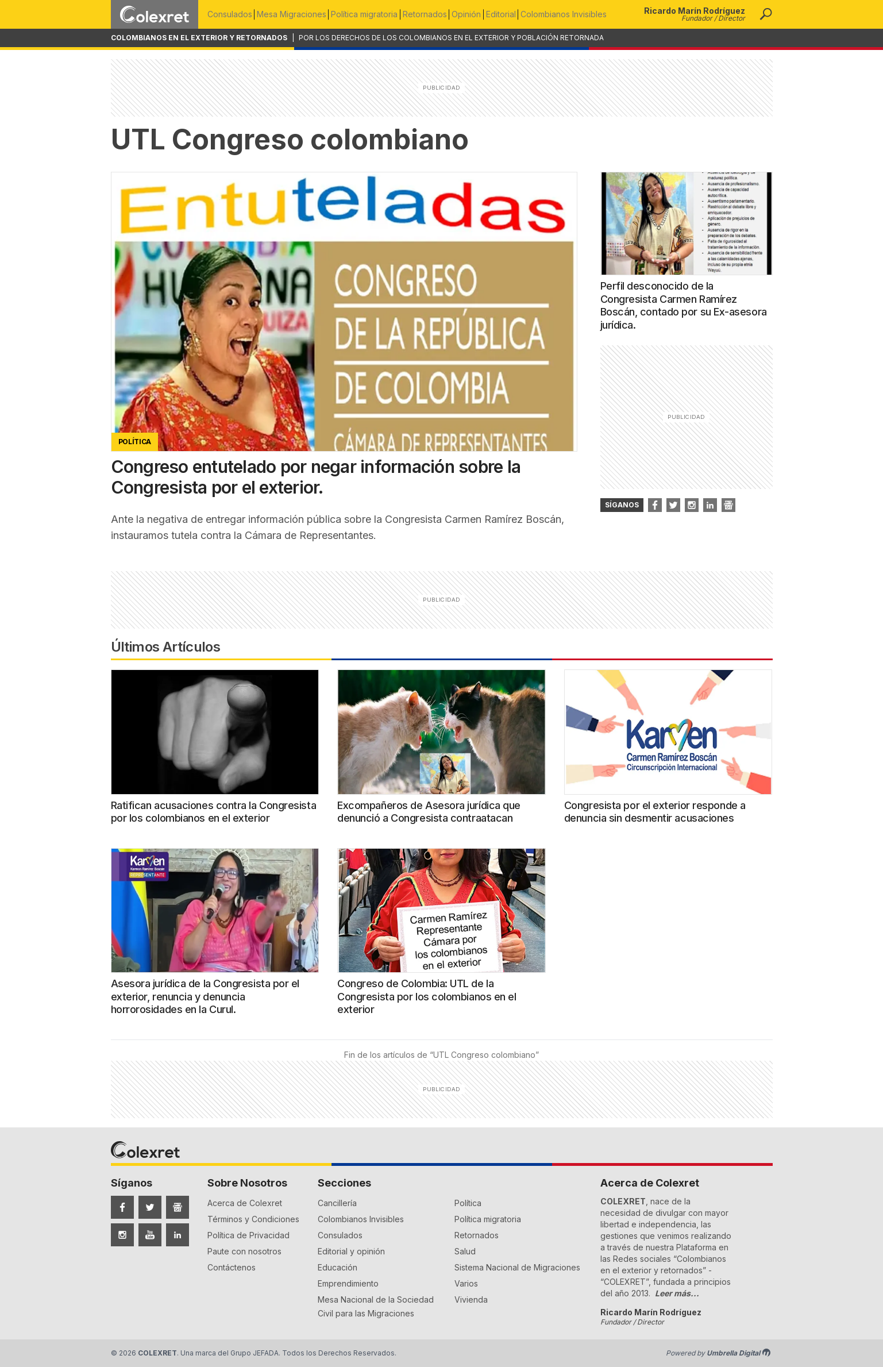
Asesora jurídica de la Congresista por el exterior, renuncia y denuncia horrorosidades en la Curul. (205, 996)
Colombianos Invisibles (576, 14)
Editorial (511, 14)
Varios (466, 1283)
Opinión (474, 14)
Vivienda (471, 1299)
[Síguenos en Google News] (177, 1207)
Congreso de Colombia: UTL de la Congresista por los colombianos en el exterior (426, 996)
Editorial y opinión (351, 1251)
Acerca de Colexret (244, 1203)
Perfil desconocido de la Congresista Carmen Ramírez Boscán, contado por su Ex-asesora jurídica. (683, 305)
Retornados (431, 14)
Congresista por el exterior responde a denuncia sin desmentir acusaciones (655, 812)
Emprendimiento (348, 1283)
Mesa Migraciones (294, 14)
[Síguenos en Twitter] (149, 1207)
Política (467, 1203)
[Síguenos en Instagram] (122, 1234)
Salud (465, 1251)
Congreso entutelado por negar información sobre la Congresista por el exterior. (316, 477)
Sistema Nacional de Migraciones (517, 1267)
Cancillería (337, 1203)
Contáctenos (231, 1267)
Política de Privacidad (248, 1235)
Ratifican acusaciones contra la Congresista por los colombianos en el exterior (214, 812)
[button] (766, 14)
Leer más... (677, 1293)
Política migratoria (369, 14)
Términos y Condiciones (253, 1219)
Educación (337, 1267)
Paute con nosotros (244, 1251)
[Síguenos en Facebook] (122, 1207)
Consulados (229, 14)
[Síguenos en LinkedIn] (177, 1234)
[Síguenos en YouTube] (149, 1234)
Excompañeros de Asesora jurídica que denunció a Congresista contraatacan (428, 812)
